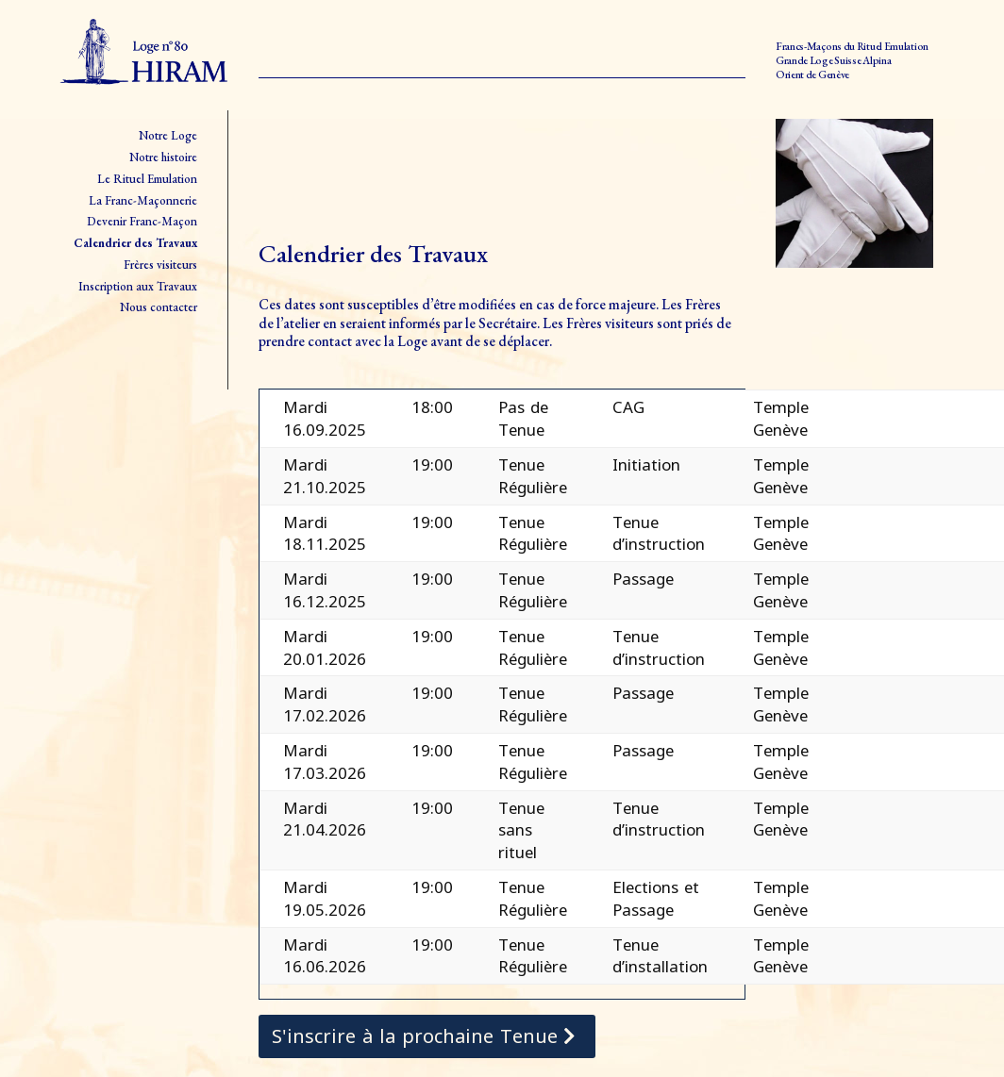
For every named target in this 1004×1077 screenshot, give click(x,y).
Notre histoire (163, 157)
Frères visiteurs (160, 265)
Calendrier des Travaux (135, 243)
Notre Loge (168, 135)
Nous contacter (158, 307)
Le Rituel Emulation (147, 179)
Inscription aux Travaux (137, 286)
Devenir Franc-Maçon (142, 221)
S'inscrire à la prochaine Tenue (415, 1036)
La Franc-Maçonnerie (143, 200)
